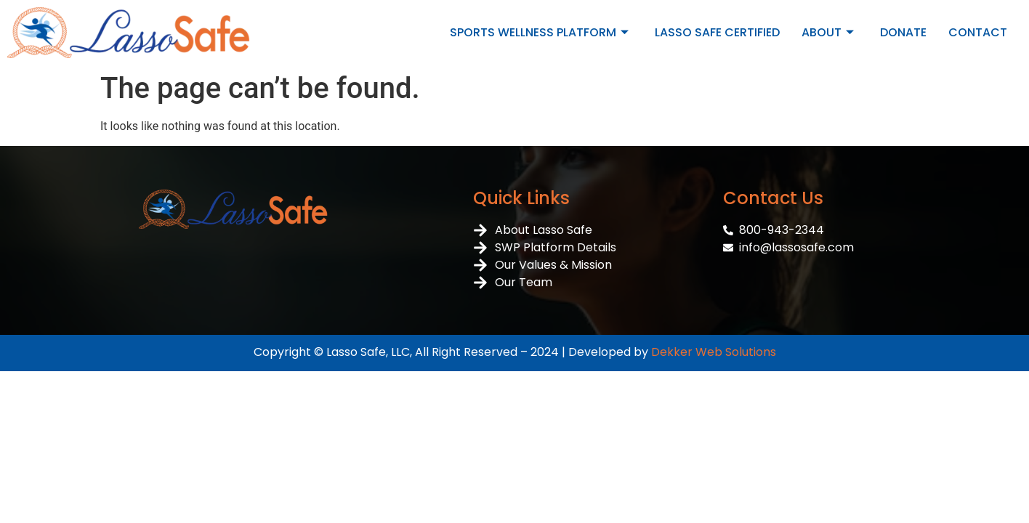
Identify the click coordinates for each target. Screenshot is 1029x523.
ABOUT (828, 32)
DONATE (903, 32)
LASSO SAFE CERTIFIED (717, 32)
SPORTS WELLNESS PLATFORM (539, 32)
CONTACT (977, 32)
